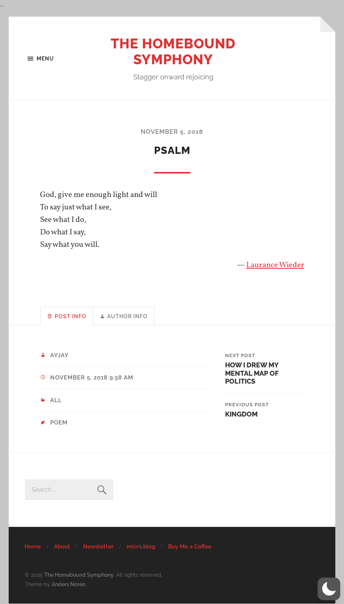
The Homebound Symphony (173, 51)
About (62, 546)
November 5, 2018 (172, 131)
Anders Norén (68, 584)
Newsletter (98, 546)
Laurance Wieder (275, 265)
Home (33, 546)
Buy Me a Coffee (189, 546)
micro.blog (140, 546)
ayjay (59, 355)
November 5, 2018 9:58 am (91, 377)
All (56, 400)
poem (59, 422)
